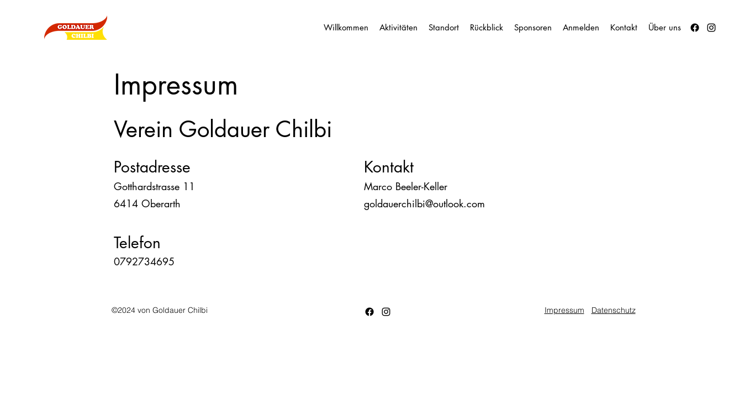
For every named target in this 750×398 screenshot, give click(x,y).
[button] (486, 27)
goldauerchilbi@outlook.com (424, 203)
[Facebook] (694, 27)
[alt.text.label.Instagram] (711, 27)
